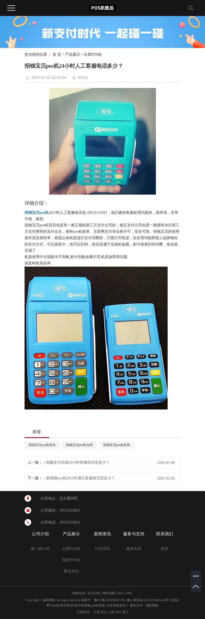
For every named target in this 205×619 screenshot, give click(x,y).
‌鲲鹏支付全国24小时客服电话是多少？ (78, 462)
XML (129, 593)
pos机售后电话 (63, 605)
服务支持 (133, 549)
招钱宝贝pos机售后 (42, 445)
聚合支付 (71, 571)
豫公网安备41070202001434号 (148, 600)
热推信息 (78, 593)
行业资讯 (102, 549)
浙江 (125, 612)
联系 (164, 549)
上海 (111, 612)
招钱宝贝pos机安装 (116, 445)
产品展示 (72, 55)
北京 (118, 612)
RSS (120, 593)
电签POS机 (71, 560)
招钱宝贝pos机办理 (79, 445)
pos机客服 (98, 605)
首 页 (57, 55)
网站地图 (108, 593)
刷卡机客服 (82, 605)
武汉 (104, 612)
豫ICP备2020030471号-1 (110, 600)
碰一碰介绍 (40, 549)
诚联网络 (152, 605)
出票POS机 (93, 55)
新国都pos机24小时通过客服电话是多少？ (80, 478)
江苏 (96, 612)
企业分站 (94, 593)
